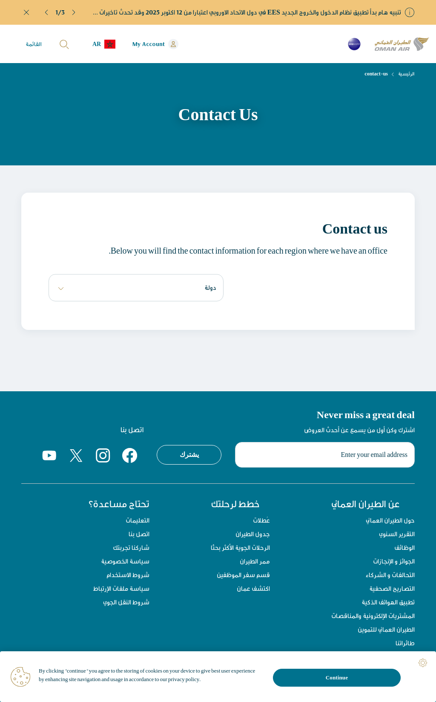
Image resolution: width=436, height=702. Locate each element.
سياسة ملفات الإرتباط (121, 588)
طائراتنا (405, 642)
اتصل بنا (139, 533)
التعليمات (137, 520)
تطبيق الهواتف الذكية (388, 602)
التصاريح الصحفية (392, 588)
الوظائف (404, 547)
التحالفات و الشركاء (390, 574)
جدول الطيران (252, 533)
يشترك (189, 454)
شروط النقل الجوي (126, 602)
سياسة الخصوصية (125, 561)
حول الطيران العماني (390, 520)
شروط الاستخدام (127, 574)
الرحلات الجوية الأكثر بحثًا (240, 547)
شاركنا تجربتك (131, 547)
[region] (218, 676)
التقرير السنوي (397, 533)
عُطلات (261, 520)
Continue (337, 677)
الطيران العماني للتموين (386, 629)
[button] (47, 12)
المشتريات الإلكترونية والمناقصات (373, 615)
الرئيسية (406, 73)
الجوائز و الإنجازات (394, 561)
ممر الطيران (255, 561)
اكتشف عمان (253, 588)
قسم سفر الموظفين (243, 574)
